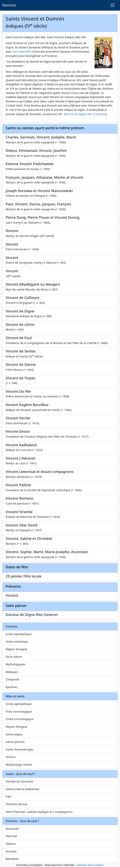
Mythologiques (15, 664)
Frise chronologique (19, 711)
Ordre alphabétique (19, 634)
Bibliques (12, 672)
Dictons (11, 757)
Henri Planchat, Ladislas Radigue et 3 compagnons (39, 812)
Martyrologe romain (19, 764)
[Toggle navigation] (112, 5)
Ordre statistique (17, 641)
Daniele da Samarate (19, 781)
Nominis (9, 5)
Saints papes (14, 734)
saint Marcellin (22, 51)
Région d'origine (16, 649)
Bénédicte (12, 859)
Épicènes (11, 687)
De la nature (14, 656)
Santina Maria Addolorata (22, 789)
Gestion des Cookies (90, 865)
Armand (11, 851)
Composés (13, 679)
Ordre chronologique (19, 719)
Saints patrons (15, 742)
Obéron (11, 844)
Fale (8, 796)
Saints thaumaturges (19, 749)
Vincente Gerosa (16, 804)
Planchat (11, 836)
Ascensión (12, 829)
